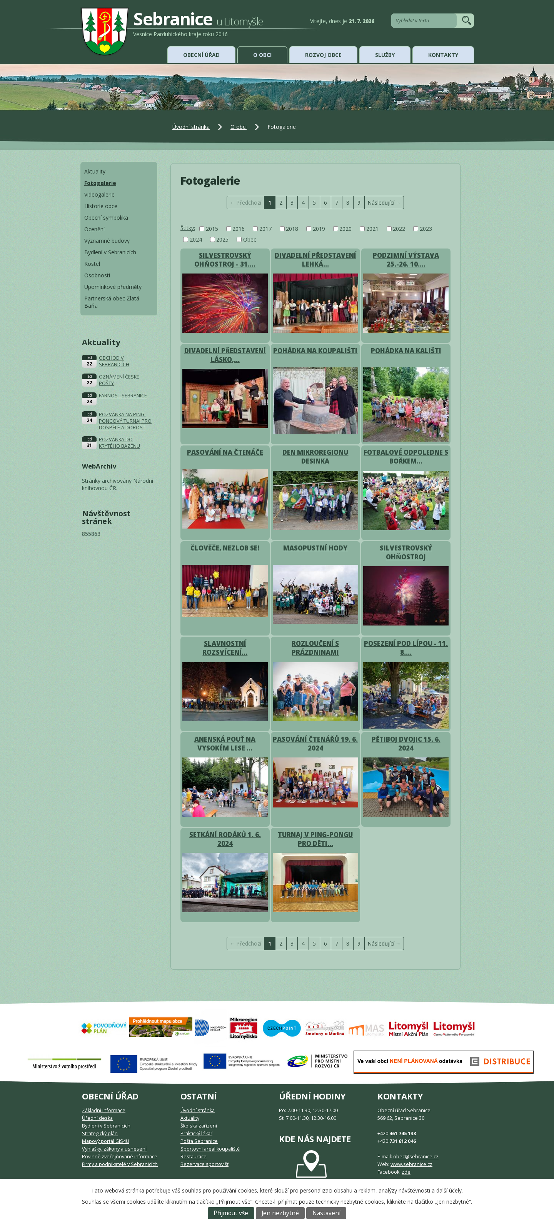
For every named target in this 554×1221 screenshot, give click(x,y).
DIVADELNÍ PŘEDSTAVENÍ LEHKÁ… (315, 260)
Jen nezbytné (280, 1213)
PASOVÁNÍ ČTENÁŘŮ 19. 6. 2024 (315, 743)
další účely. (449, 1190)
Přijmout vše (231, 1213)
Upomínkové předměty (113, 286)
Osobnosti (97, 275)
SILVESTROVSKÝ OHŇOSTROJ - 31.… (224, 260)
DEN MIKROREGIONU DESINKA (315, 456)
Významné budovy (107, 240)
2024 (196, 239)
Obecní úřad (201, 54)
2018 (292, 228)
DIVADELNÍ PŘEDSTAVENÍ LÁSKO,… (225, 355)
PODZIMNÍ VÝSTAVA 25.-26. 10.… (406, 260)
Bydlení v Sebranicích (110, 252)
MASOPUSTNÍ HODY (315, 548)
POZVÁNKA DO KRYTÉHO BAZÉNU (119, 442)
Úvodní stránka (191, 126)
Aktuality (94, 171)
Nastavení (326, 1213)
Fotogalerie (100, 183)
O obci (262, 54)
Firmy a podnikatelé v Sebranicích (120, 1164)
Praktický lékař (196, 1133)
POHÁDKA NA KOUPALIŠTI (315, 350)
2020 (345, 228)
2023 (426, 228)
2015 (212, 228)
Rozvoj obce (323, 54)
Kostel (92, 263)
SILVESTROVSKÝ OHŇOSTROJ (406, 552)
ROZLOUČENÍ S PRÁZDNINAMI (315, 648)
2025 (222, 239)
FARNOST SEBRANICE (123, 395)
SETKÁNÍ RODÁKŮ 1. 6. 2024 (225, 839)
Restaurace (193, 1156)
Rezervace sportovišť (204, 1164)
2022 (399, 228)
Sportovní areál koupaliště (210, 1149)
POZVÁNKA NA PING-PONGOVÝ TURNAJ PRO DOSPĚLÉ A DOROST (125, 421)
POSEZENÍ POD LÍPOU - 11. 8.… (406, 648)
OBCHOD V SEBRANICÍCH (114, 361)
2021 (372, 228)
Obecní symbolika (106, 217)
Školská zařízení (198, 1126)
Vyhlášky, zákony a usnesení (114, 1149)
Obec (249, 239)
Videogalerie (99, 194)
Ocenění (94, 229)
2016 (238, 228)
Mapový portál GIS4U (105, 1141)
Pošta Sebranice (199, 1141)
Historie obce (100, 206)
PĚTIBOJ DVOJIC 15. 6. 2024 (406, 743)
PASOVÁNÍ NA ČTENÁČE (225, 452)
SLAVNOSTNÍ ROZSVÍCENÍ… (224, 648)
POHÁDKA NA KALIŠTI (406, 350)
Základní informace (103, 1110)
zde (406, 1172)
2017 (265, 228)
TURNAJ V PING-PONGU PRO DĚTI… (315, 839)
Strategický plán (100, 1133)
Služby (385, 54)
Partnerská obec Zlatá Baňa (111, 302)
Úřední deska (97, 1118)
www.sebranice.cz (411, 1164)
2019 (319, 228)
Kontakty (443, 54)
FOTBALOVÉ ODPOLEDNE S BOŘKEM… (406, 456)
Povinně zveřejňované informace (119, 1156)
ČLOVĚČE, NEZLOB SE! (224, 548)
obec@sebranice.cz (416, 1156)
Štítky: (187, 228)
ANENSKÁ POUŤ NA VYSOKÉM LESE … (224, 743)
